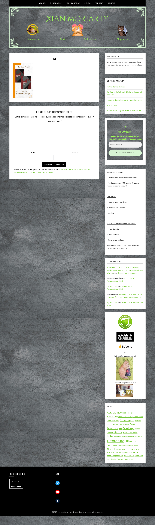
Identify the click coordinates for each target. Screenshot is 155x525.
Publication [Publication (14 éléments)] (110, 452)
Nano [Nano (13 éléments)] (136, 446)
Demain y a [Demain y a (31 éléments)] (117, 424)
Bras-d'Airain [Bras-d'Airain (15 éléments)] (125, 417)
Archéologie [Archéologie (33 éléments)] (127, 413)
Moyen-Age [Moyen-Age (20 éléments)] (122, 445)
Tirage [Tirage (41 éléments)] (120, 459)
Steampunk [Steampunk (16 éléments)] (139, 456)
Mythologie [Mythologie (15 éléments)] (131, 446)
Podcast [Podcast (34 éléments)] (126, 449)
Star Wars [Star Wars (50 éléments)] (129, 455)
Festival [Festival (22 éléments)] (110, 433)
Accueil (42, 3)
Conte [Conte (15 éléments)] (132, 421)
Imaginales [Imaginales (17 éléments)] (131, 437)
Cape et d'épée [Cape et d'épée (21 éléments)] (136, 417)
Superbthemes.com (95, 512)
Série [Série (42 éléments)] (113, 459)
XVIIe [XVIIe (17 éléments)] (131, 459)
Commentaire (54, 121)
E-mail (75, 152)
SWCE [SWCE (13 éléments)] (109, 459)
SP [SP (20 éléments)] (122, 456)
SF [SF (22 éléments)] (120, 456)
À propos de (56, 3)
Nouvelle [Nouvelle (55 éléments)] (112, 449)
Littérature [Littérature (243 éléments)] (115, 440)
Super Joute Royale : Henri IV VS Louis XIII (124, 110)
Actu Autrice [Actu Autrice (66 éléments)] (114, 412)
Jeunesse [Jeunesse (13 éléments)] (139, 437)
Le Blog (87, 3)
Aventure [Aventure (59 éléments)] (112, 416)
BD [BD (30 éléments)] (119, 416)
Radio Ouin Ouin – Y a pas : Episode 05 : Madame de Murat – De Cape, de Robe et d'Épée (125, 270)
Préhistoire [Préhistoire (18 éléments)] (135, 449)
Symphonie (112, 286)
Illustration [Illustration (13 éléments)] (123, 437)
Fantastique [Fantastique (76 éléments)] (114, 428)
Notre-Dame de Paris (116, 87)
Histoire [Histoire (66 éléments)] (117, 432)
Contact (112, 3)
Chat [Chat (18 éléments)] (109, 421)
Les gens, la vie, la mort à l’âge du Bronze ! (125, 100)
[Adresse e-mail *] (125, 145)
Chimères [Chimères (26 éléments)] (115, 420)
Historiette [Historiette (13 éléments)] (117, 437)
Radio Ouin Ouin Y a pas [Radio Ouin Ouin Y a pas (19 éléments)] (123, 452)
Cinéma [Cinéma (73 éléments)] (125, 420)
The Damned (112, 105)
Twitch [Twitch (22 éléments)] (126, 459)
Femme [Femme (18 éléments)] (137, 429)
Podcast (99, 3)
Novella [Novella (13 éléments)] (119, 449)
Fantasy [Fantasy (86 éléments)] (128, 428)
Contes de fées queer (127, 273)
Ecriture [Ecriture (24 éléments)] (126, 424)
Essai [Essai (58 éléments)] (132, 424)
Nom (33, 152)
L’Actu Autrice (73, 3)
